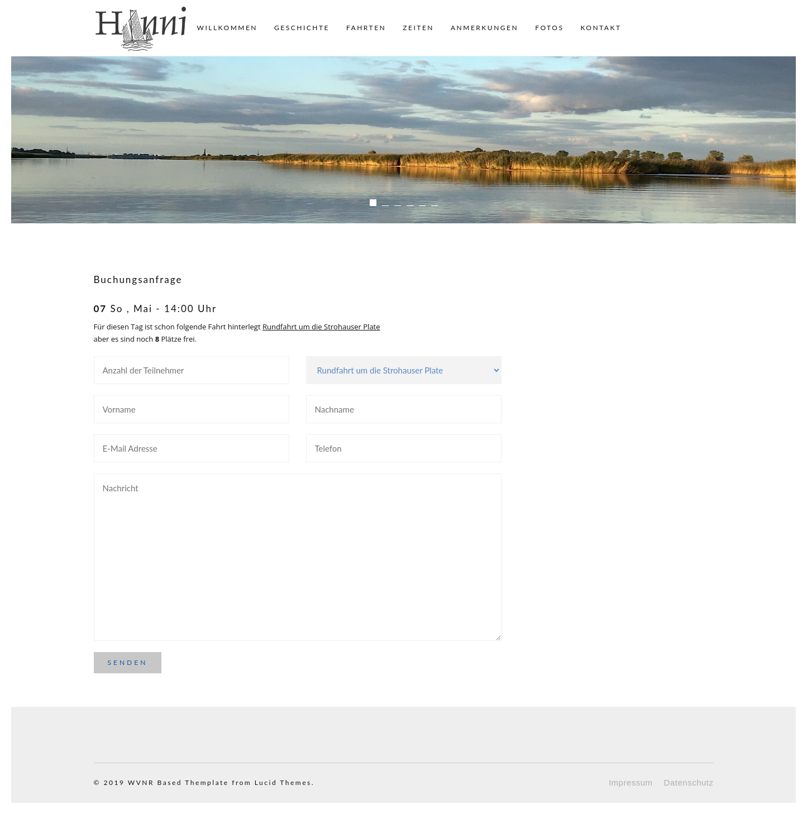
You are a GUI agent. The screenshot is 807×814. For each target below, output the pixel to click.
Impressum (631, 782)
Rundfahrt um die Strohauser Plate (321, 327)
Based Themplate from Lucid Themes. (235, 782)
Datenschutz (689, 782)
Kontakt (600, 27)
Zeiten (418, 27)
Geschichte (302, 27)
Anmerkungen (484, 27)
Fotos (549, 27)
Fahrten (366, 27)
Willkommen (227, 27)
